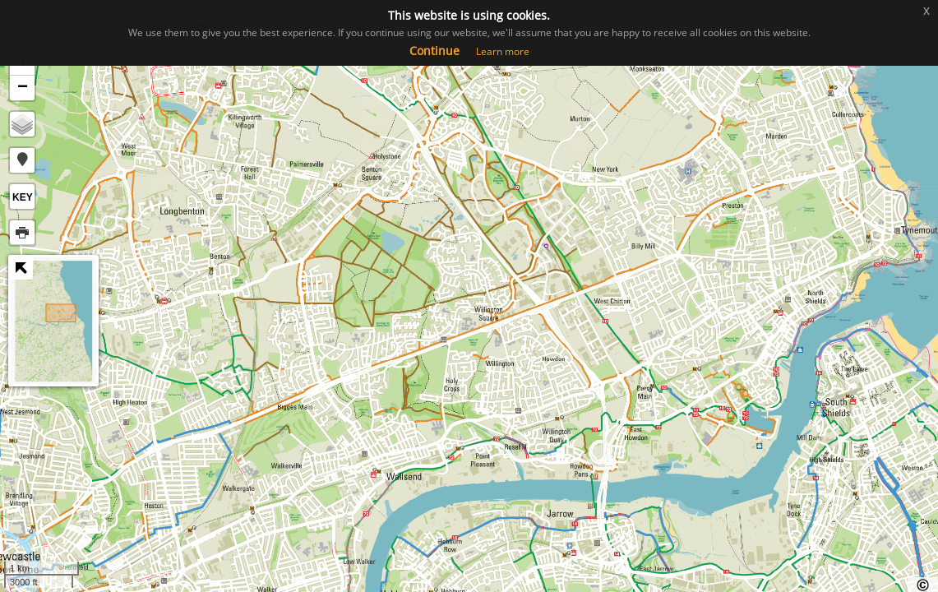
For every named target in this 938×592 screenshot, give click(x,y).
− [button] (22, 88)
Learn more (502, 51)
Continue (434, 50)
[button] (22, 160)
